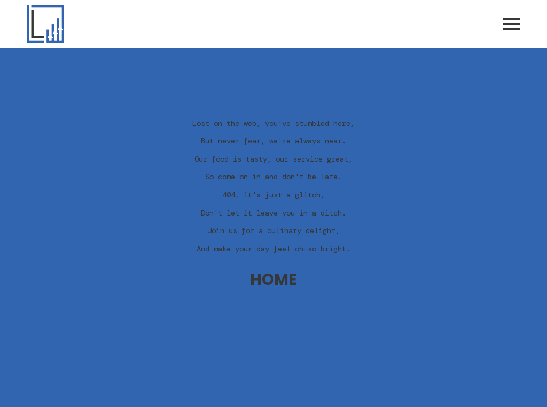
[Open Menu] (511, 24)
